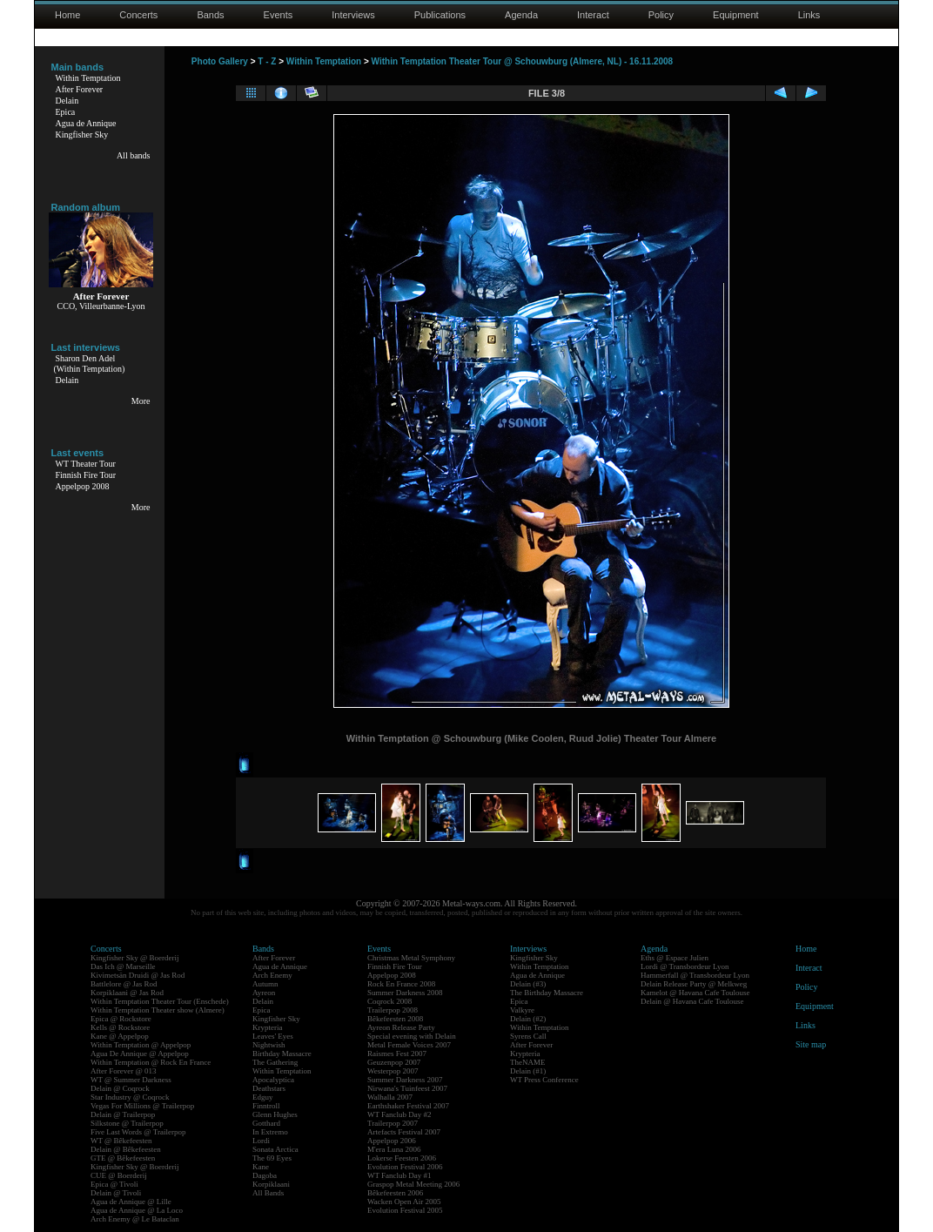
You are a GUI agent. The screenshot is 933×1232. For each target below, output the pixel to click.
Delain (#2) (528, 1018)
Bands (210, 15)
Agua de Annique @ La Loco (137, 1210)
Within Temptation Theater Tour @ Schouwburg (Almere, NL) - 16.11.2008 (523, 61)
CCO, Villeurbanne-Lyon (101, 306)
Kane (260, 1166)
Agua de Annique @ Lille (131, 1201)
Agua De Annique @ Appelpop (140, 1053)
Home (67, 15)
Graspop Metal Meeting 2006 (413, 1184)
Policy (661, 15)
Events (278, 15)
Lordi (261, 1140)
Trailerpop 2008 (392, 1010)
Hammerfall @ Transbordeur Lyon (695, 975)
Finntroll (266, 1105)
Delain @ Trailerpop (123, 1114)
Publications (440, 15)
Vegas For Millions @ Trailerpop (142, 1105)
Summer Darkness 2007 (405, 1079)
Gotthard (266, 1123)
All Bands (268, 1192)
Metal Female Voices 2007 (409, 1044)
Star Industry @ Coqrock (130, 1097)
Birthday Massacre (282, 1053)
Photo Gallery (219, 61)
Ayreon (263, 992)
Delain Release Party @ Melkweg (694, 984)
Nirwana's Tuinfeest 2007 (407, 1088)
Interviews (353, 15)
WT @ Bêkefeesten (121, 1140)
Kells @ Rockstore (120, 1027)
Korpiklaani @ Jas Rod (127, 992)
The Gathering (275, 1062)
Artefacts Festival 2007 (403, 1132)
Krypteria (267, 1027)
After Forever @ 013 (124, 1071)
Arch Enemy (272, 975)
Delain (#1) (528, 1071)
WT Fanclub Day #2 (399, 1114)
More (141, 401)
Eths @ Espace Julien (674, 957)
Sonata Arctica (275, 1149)
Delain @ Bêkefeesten (126, 1149)
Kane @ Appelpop (120, 1036)
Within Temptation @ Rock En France (151, 1062)
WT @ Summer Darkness (131, 1079)
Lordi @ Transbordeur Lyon (685, 966)
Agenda (521, 15)
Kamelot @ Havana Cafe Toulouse (695, 992)
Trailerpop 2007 (392, 1123)
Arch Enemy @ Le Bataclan (135, 1219)
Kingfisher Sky (82, 134)
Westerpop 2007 (393, 1071)
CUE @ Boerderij (119, 1175)
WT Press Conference (544, 1079)
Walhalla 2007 (390, 1097)
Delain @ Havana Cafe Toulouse (692, 1001)
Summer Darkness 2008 (405, 992)
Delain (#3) (528, 984)
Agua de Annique (86, 123)
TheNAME (528, 1062)
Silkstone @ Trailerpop (127, 1123)
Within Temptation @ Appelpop (141, 1044)
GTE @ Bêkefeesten (123, 1158)
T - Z (267, 61)
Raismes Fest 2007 (396, 1053)
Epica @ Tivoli (114, 1184)
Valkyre (522, 1010)
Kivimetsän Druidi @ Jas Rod (138, 975)
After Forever (80, 89)
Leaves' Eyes (272, 1036)
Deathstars (268, 1088)
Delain (67, 100)
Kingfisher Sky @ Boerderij (135, 957)
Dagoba (264, 1175)
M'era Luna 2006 (394, 1149)
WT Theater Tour (86, 463)
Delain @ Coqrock (120, 1088)
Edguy (262, 1097)
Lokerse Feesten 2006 (401, 1158)
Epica (66, 112)
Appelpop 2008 (83, 486)
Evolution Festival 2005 (405, 1210)
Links (809, 15)
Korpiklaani (271, 1184)
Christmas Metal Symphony (411, 957)
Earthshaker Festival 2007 (408, 1105)
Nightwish (268, 1044)
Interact (593, 15)
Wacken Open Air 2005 (404, 1201)
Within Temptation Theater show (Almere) (158, 1010)
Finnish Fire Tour (86, 475)
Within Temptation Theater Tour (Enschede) (160, 1001)
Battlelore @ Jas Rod (124, 984)
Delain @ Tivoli (116, 1192)
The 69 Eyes (272, 1158)
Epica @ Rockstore (121, 1018)
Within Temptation (88, 78)
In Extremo (270, 1132)
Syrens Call (528, 1036)
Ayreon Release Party (401, 1027)
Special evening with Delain (411, 1036)
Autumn (265, 984)
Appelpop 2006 (391, 1140)
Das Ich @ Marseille (123, 966)
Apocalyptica (273, 1079)
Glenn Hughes (275, 1114)
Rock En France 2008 (401, 984)
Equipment (736, 15)
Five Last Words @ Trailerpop (138, 1132)
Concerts (138, 15)
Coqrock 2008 (389, 1001)
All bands (134, 155)
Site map (810, 1044)
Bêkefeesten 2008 (395, 1018)
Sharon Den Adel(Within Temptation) (89, 363)
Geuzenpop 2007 (393, 1062)
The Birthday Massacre (546, 992)
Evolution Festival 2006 (405, 1166)
